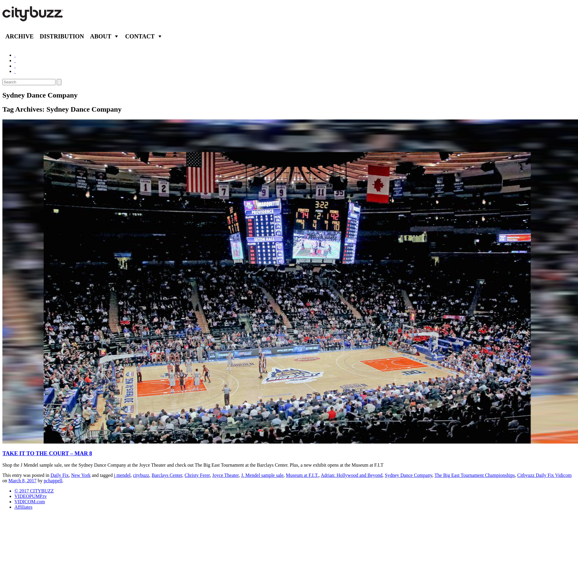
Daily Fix (59, 475)
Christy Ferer (197, 475)
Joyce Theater (225, 475)
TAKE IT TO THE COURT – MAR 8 (47, 453)
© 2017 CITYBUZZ (34, 490)
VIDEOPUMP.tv (30, 496)
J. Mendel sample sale (262, 475)
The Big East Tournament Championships (474, 475)
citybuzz (141, 475)
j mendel (122, 475)
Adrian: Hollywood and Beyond (352, 475)
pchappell (53, 480)
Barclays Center (167, 475)
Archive (19, 36)
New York (81, 475)
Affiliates (23, 507)
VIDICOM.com (29, 501)
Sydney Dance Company (408, 475)
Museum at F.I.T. (302, 475)
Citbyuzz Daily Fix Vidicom (544, 475)
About (100, 36)
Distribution (62, 36)
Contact (140, 36)
